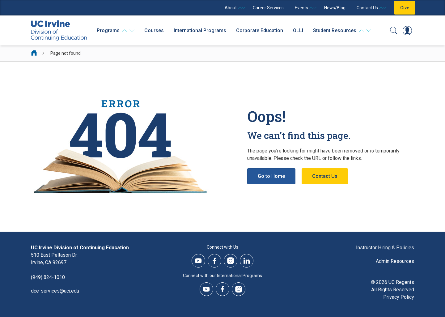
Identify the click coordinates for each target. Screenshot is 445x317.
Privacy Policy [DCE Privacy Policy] (398, 297)
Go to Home (271, 176)
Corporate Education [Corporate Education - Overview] (259, 30)
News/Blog (334, 7)
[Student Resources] (342, 30)
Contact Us (324, 176)
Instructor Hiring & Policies (385, 248)
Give (404, 7)
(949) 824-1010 (48, 277)
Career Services (268, 7)
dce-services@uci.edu (55, 291)
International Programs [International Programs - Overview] (200, 30)
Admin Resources (395, 261)
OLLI (298, 30)
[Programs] (115, 30)
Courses (154, 30)
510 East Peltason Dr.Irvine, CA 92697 (54, 258)
